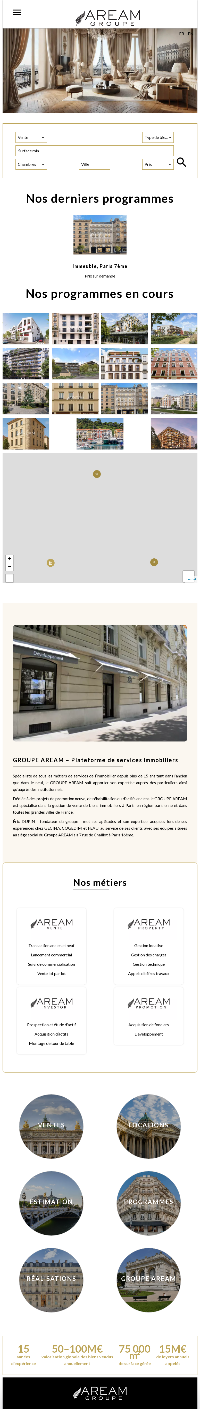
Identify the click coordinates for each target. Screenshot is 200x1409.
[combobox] (31, 137)
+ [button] (9, 559)
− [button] (9, 567)
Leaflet (191, 579)
